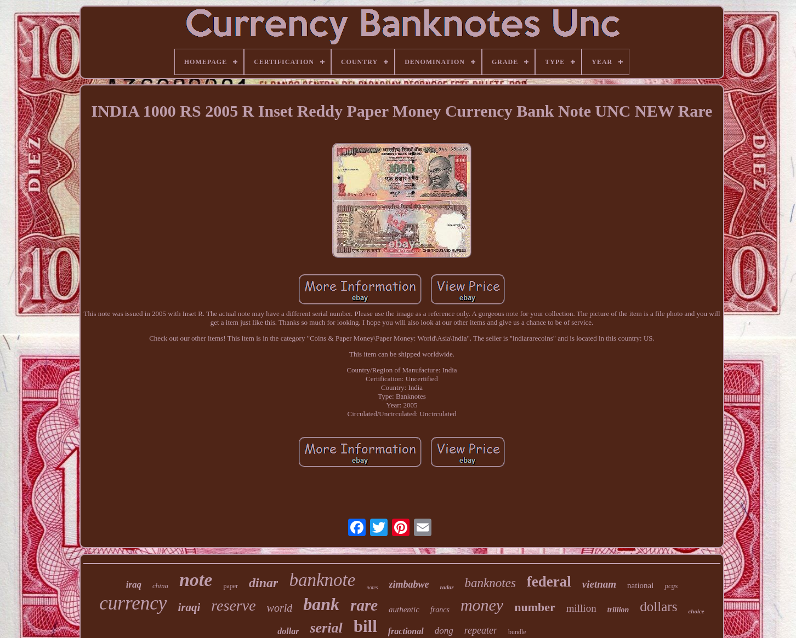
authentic (404, 609)
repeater (480, 630)
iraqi (189, 607)
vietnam (599, 584)
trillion (618, 610)
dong (444, 630)
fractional (406, 631)
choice (696, 611)
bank (321, 604)
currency (133, 603)
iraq (133, 584)
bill (365, 626)
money (481, 605)
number (534, 607)
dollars (658, 606)
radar (447, 587)
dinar (263, 583)
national (640, 585)
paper (230, 586)
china (160, 586)
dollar (288, 631)
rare (364, 605)
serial (326, 628)
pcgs (671, 586)
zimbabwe (409, 584)
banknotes (490, 583)
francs (440, 610)
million (581, 608)
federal (549, 581)
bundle (517, 632)
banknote (322, 580)
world (280, 608)
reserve (233, 605)
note (195, 580)
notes (372, 587)
